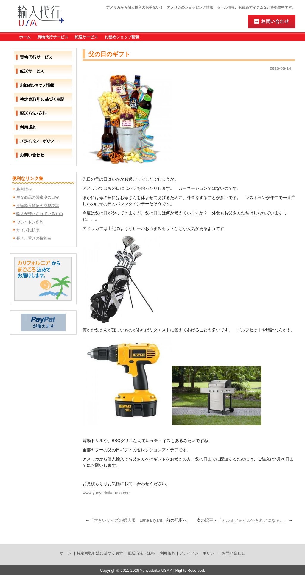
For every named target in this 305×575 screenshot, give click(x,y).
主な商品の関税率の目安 (37, 197)
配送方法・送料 (141, 553)
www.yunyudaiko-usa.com (107, 493)
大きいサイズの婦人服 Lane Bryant (128, 520)
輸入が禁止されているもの (39, 213)
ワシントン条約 (29, 222)
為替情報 (24, 189)
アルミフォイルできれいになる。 (253, 520)
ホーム (25, 37)
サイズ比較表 (28, 230)
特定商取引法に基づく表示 (100, 553)
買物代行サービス (52, 37)
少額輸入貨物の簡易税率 (37, 205)
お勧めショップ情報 (122, 37)
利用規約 (167, 553)
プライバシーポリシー (198, 553)
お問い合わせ (233, 553)
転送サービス (86, 37)
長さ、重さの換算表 (33, 238)
